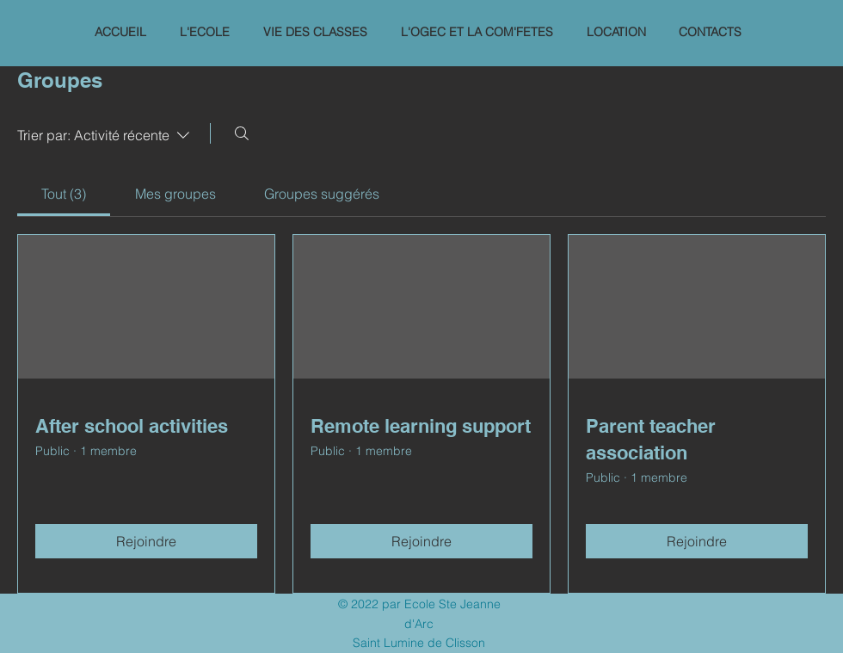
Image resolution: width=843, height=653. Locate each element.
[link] (63, 193)
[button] (204, 32)
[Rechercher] (241, 133)
